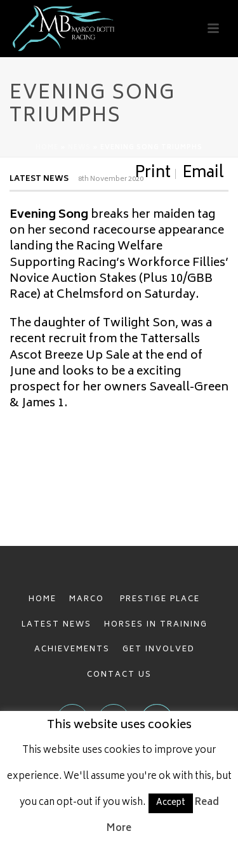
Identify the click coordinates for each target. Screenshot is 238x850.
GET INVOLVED (158, 649)
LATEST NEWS (56, 625)
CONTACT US (119, 675)
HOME (42, 599)
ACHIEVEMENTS (72, 649)
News (79, 148)
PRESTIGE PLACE (160, 599)
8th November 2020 (110, 179)
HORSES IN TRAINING (156, 625)
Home (47, 148)
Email (203, 174)
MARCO (88, 599)
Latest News (39, 179)
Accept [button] (170, 803)
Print (153, 174)
